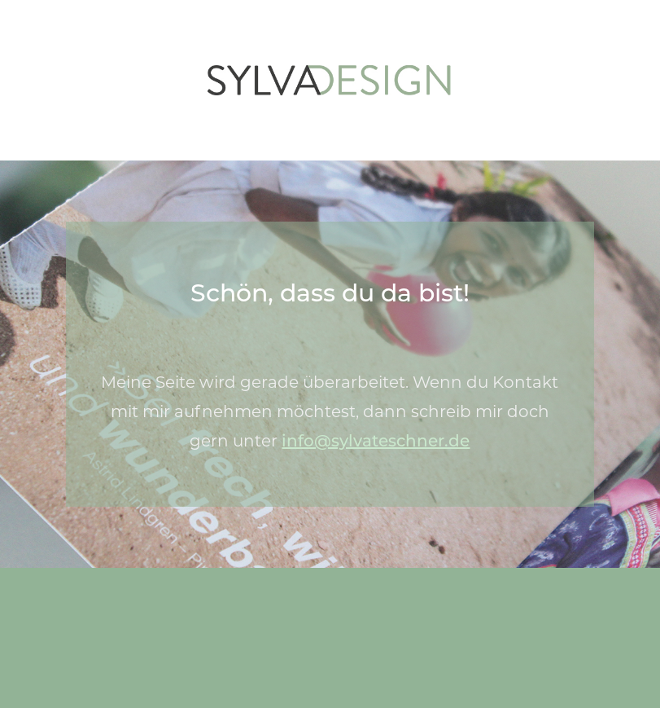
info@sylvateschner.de (376, 441)
